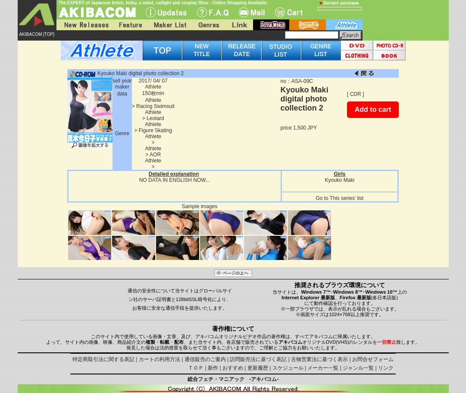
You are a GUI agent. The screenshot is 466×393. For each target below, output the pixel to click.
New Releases (84, 24)
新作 (213, 368)
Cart (289, 12)
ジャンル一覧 (358, 368)
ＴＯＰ (195, 368)
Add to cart (373, 109)
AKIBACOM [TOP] (37, 34)
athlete (344, 24)
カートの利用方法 (159, 359)
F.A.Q (213, 12)
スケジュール (287, 368)
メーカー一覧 (322, 368)
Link (239, 24)
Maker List (170, 24)
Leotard (155, 118)
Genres (208, 24)
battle (307, 24)
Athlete (153, 87)
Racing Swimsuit (155, 106)
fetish (271, 24)
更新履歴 (257, 368)
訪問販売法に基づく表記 (258, 359)
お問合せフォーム (373, 359)
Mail (251, 12)
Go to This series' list (339, 198)
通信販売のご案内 (205, 359)
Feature (130, 24)
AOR (155, 155)
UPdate (166, 12)
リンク (386, 368)
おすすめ (232, 368)
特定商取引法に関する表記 (103, 359)
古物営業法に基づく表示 (319, 359)
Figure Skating (155, 130)
